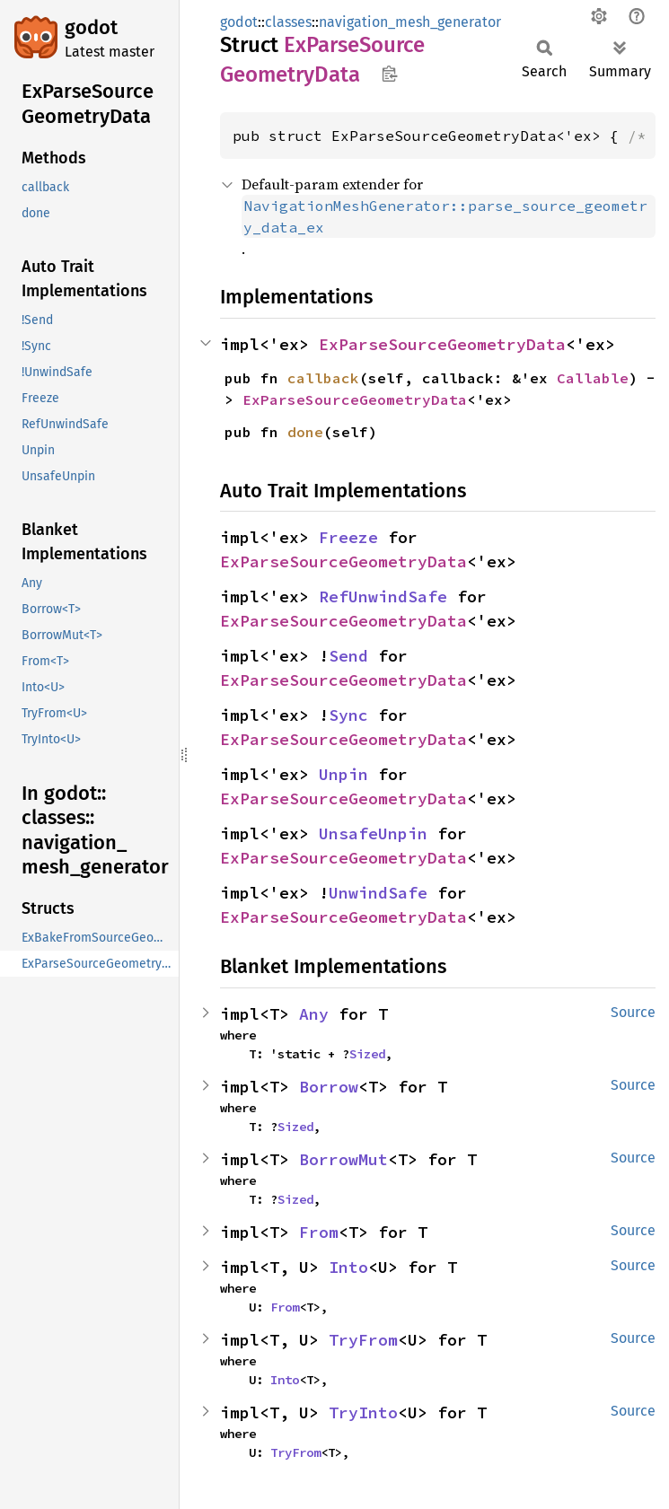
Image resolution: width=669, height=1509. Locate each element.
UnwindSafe (378, 892)
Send (348, 655)
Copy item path (389, 73)
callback (323, 378)
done (305, 432)
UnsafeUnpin (373, 833)
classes (288, 22)
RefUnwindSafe (383, 596)
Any (314, 1014)
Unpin (343, 774)
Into (348, 1267)
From (319, 1232)
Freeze (348, 537)
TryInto (363, 1412)
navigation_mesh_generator (410, 22)
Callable (593, 378)
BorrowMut (343, 1159)
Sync (348, 715)
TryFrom (363, 1339)
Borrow (328, 1086)
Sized (367, 1054)
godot (91, 27)
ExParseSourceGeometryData (442, 344)
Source (633, 1012)
